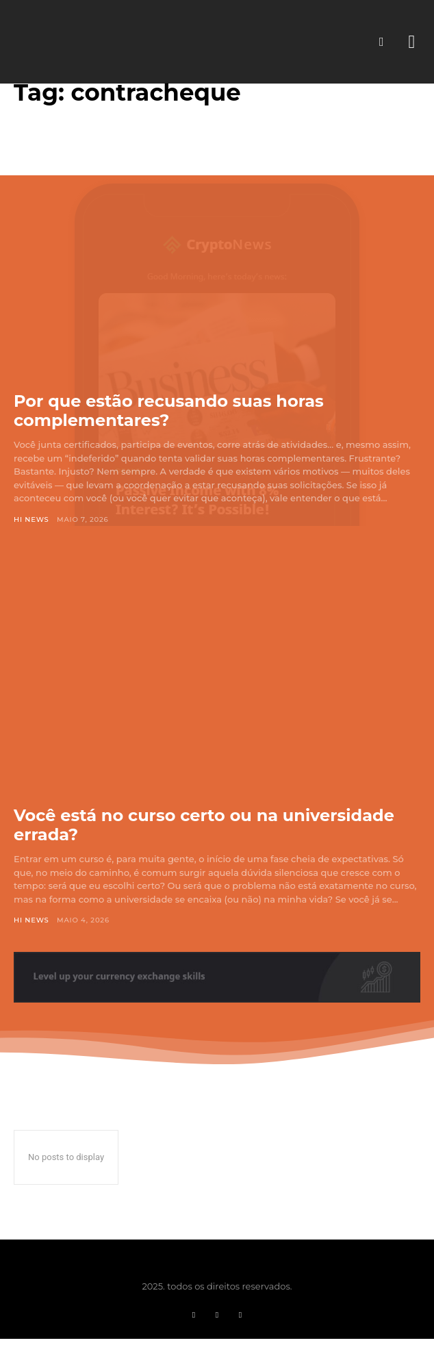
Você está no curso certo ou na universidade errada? (204, 824)
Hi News (31, 519)
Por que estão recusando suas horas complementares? (169, 410)
